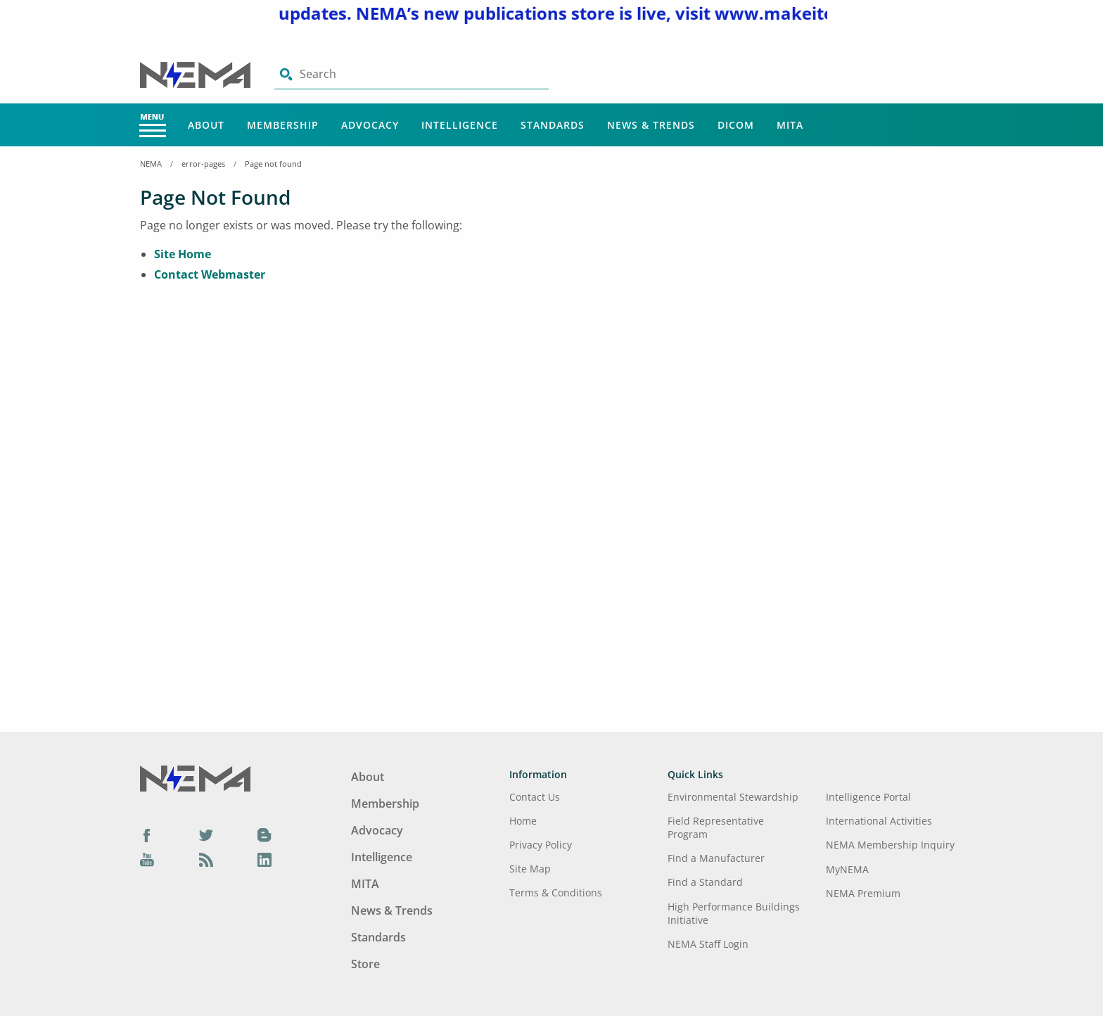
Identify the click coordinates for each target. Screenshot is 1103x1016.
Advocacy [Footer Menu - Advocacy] (377, 830)
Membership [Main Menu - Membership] (283, 125)
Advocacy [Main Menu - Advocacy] (370, 125)
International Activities (879, 820)
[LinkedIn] (264, 860)
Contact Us (534, 797)
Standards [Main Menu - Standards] (553, 125)
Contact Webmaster (209, 274)
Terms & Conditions (555, 892)
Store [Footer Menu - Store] (365, 964)
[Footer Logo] (195, 777)
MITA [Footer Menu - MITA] (365, 883)
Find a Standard (705, 882)
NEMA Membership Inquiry (890, 844)
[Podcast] (206, 860)
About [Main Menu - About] (206, 125)
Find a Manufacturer (716, 858)
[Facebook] (147, 834)
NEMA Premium (863, 893)
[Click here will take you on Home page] (196, 74)
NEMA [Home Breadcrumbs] (151, 163)
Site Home (182, 254)
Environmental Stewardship (733, 797)
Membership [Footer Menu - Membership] (385, 803)
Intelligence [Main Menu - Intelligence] (459, 125)
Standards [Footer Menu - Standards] (378, 937)
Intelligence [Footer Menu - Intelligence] (381, 857)
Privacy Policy (540, 844)
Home (523, 820)
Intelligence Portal (868, 797)
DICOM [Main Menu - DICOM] (736, 125)
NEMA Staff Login (708, 944)
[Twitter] (206, 834)
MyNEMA (847, 869)
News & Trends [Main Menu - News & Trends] (651, 125)
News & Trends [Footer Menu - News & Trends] (392, 910)
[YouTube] (147, 860)
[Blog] (264, 834)
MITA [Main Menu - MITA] (790, 125)
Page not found (273, 163)
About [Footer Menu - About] (367, 777)
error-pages (203, 163)
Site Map (530, 868)
